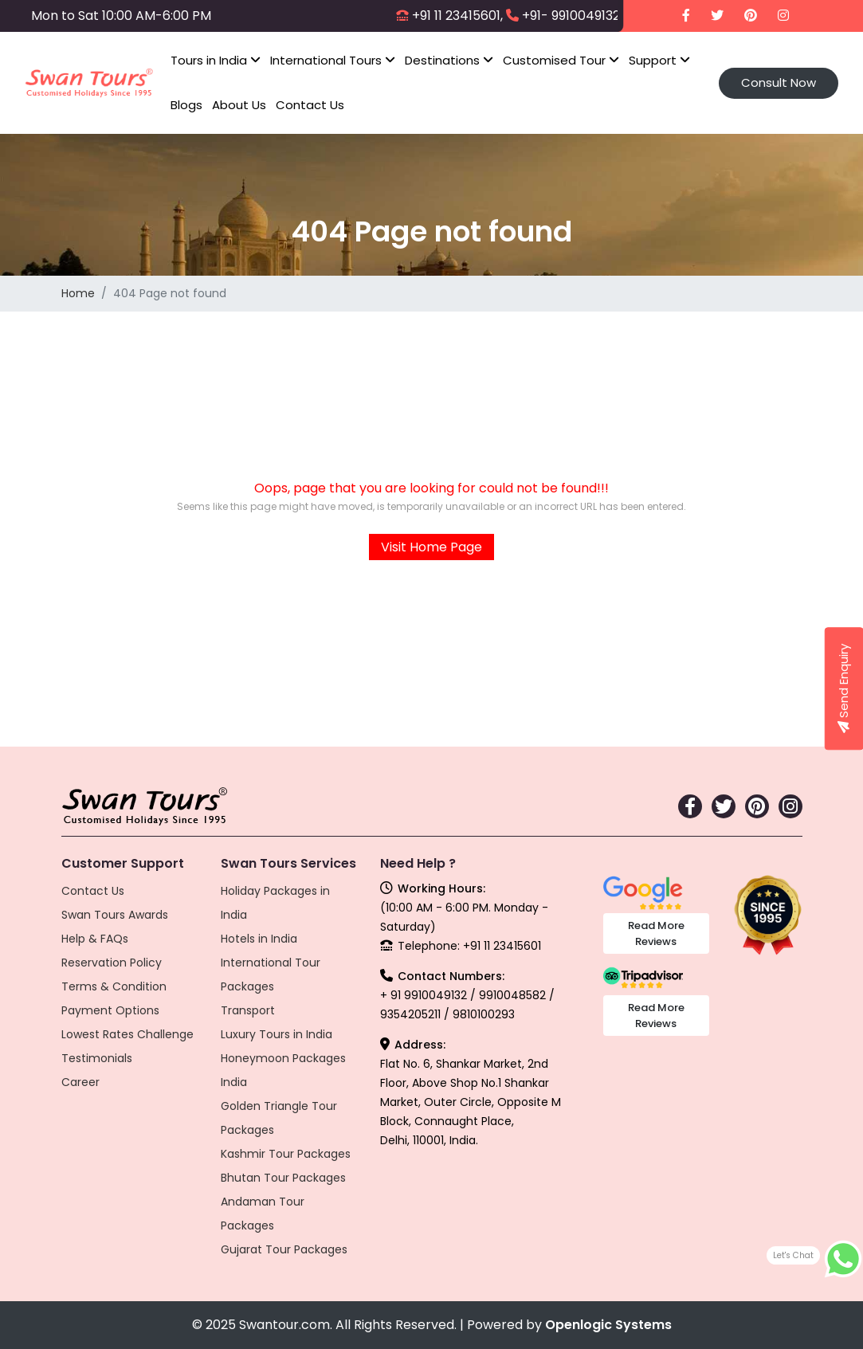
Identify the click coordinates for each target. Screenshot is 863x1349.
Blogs (186, 104)
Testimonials (96, 1058)
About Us (239, 104)
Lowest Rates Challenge (127, 1034)
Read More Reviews (656, 933)
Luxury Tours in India (276, 1034)
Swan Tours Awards (114, 915)
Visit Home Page (431, 547)
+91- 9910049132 (571, 15)
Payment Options (110, 1010)
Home (78, 293)
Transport (248, 1010)
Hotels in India (259, 939)
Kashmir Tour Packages (286, 1154)
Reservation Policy (111, 963)
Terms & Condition (114, 986)
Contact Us (310, 104)
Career (80, 1082)
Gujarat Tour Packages (284, 1249)
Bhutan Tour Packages (283, 1178)
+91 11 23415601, (457, 15)
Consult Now (778, 82)
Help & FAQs (94, 939)
